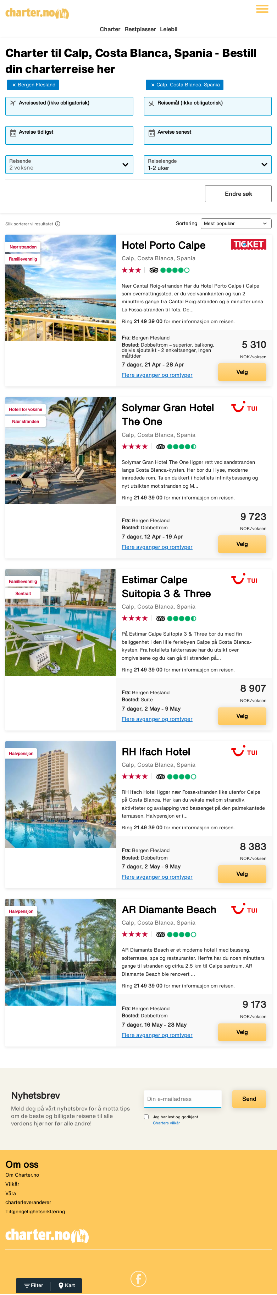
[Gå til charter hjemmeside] (37, 11)
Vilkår (12, 1185)
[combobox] (73, 110)
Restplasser (140, 29)
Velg (242, 373)
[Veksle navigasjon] (262, 9)
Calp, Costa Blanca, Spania (184, 86)
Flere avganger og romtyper (157, 376)
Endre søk (238, 195)
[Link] (138, 1279)
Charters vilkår (166, 1124)
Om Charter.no (22, 1175)
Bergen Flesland (33, 86)
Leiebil (168, 29)
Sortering (186, 224)
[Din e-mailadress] (183, 1100)
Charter (110, 29)
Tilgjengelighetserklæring (35, 1212)
